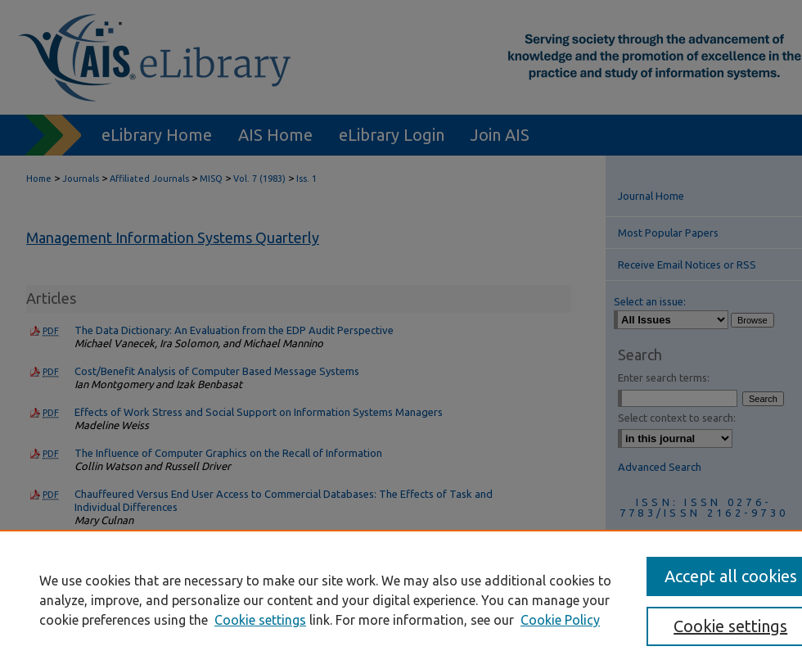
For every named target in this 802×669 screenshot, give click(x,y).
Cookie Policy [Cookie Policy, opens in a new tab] (560, 619)
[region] (401, 599)
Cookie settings (260, 619)
